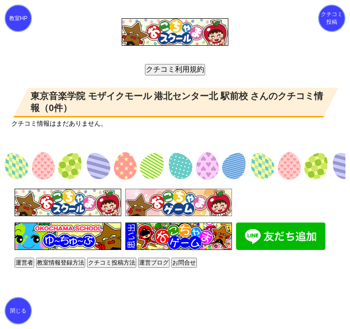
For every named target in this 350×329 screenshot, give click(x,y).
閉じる (18, 311)
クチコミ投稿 (332, 18)
